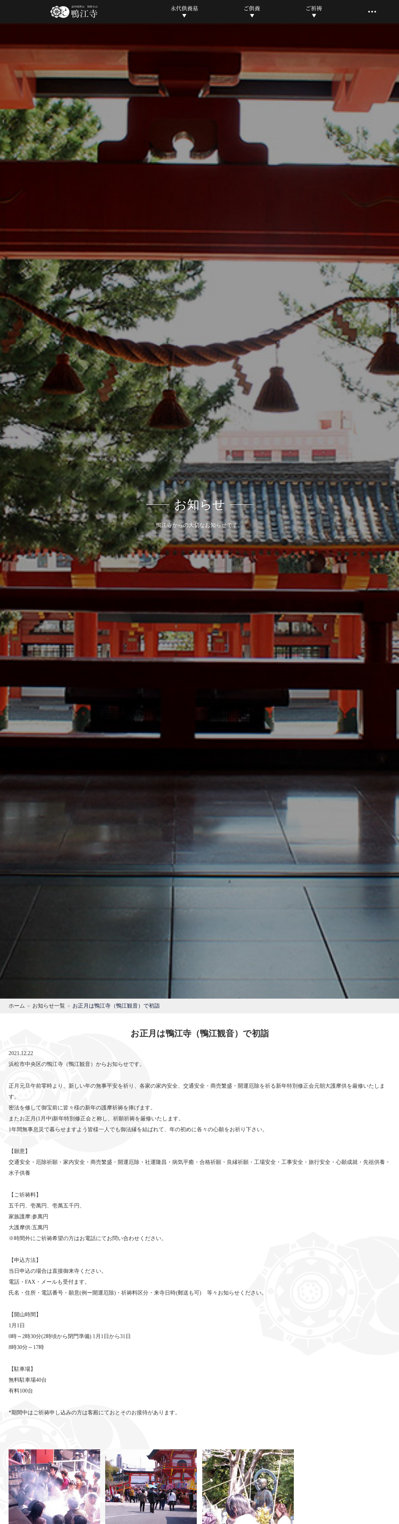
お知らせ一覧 (48, 1006)
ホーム (17, 1006)
